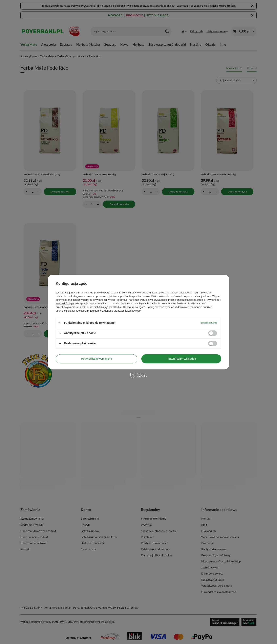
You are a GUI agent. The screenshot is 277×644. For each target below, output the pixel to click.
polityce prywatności (95, 299)
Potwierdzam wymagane (96, 358)
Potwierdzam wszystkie (181, 358)
